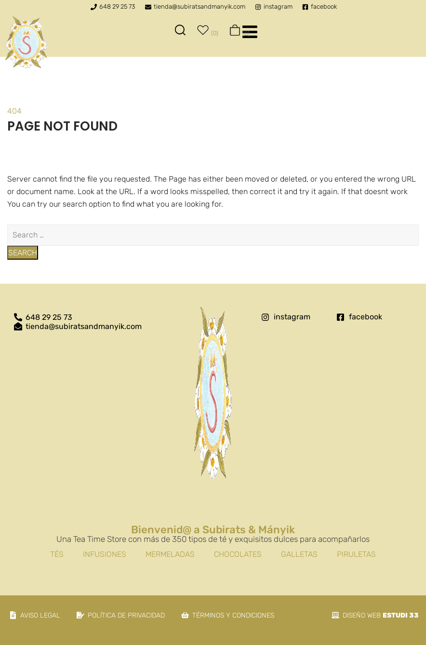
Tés (57, 554)
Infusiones (104, 554)
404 (14, 111)
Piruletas (356, 554)
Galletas (299, 554)
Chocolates (238, 554)
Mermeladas (170, 554)
